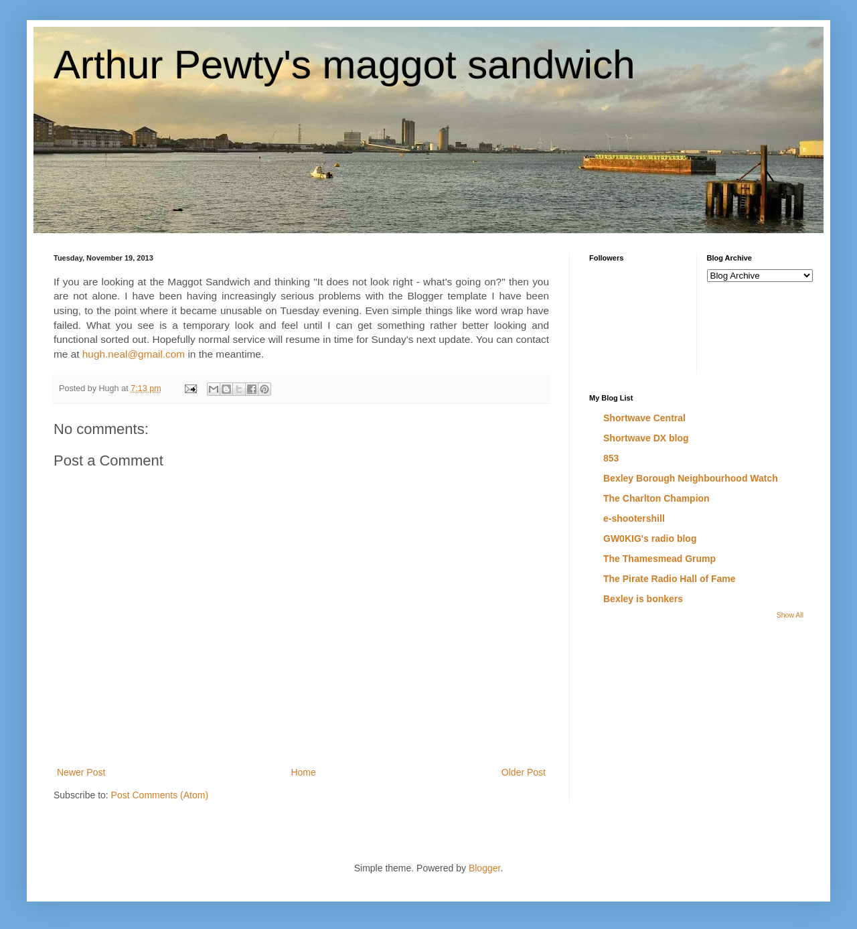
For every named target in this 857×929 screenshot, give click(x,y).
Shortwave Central (644, 418)
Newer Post (81, 772)
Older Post (523, 772)
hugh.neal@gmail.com (133, 354)
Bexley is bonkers (643, 598)
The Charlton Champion (656, 498)
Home (303, 772)
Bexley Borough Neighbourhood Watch (690, 478)
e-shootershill (634, 518)
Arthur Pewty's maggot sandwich (344, 64)
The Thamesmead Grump (659, 558)
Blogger (484, 868)
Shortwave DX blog (646, 438)
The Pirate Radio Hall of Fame (669, 578)
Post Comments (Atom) (159, 795)
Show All (790, 615)
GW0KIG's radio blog (649, 538)
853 (611, 458)
